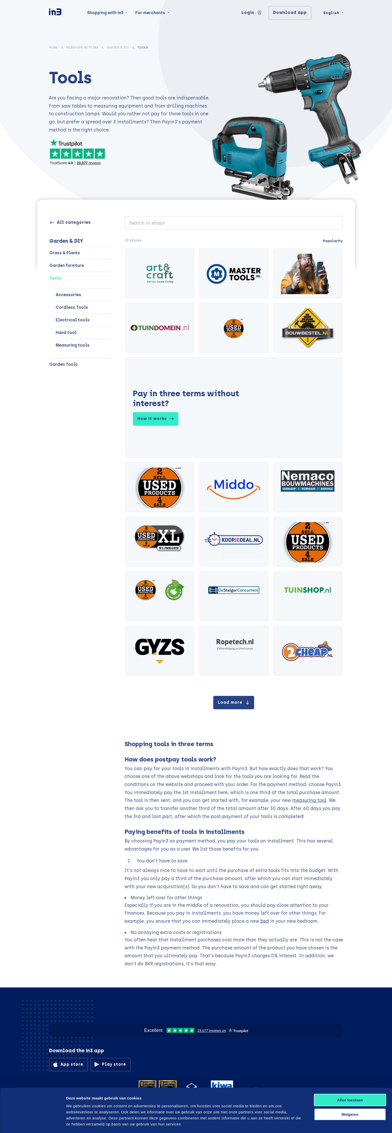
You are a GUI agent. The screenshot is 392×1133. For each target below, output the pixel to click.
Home (53, 47)
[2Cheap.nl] (308, 650)
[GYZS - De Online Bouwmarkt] (160, 650)
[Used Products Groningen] (160, 596)
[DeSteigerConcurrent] (234, 596)
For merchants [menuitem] (150, 20)
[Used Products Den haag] (160, 487)
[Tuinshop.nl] (308, 596)
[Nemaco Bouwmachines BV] (308, 487)
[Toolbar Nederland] (160, 541)
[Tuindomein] (160, 327)
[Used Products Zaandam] (308, 541)
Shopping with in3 (105, 20)
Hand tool (66, 332)
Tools (55, 278)
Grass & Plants (64, 252)
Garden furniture (66, 265)
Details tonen (270, 1123)
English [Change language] (331, 20)
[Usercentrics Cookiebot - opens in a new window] (33, 1123)
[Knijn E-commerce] (234, 487)
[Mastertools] (234, 273)
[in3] (64, 21)
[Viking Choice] (308, 273)
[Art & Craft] (160, 273)
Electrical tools (72, 320)
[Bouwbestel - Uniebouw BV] (308, 327)
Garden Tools (63, 364)
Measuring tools (72, 345)
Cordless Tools (72, 307)
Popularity (333, 241)
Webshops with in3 (82, 47)
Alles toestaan (350, 1082)
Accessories (68, 294)
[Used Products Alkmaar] (234, 327)
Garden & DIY (118, 47)
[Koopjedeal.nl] (234, 541)
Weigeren (349, 1097)
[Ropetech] (234, 650)
